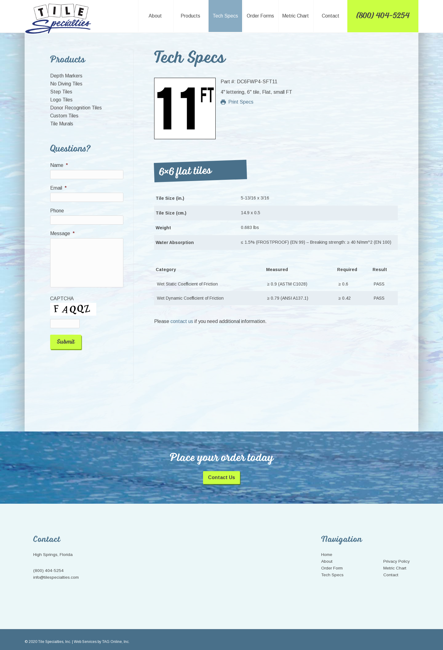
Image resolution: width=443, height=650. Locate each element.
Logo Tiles (61, 99)
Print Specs (237, 101)
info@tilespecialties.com (56, 572)
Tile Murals (61, 123)
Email (58, 188)
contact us (181, 321)
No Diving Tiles (66, 83)
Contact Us (221, 472)
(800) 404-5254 (48, 565)
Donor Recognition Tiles (76, 107)
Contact (390, 570)
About (327, 556)
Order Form (332, 563)
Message (62, 233)
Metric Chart (394, 563)
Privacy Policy (396, 556)
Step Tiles (61, 91)
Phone (57, 210)
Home (326, 549)
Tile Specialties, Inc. (59, 19)
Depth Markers (66, 75)
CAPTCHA (62, 298)
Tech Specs (332, 570)
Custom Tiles (64, 115)
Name (59, 165)
